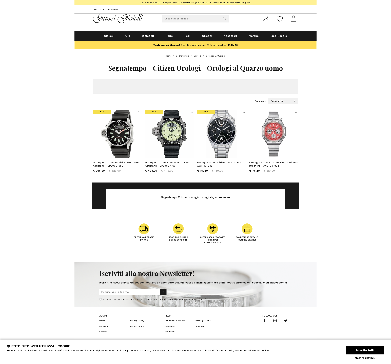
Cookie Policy (137, 327)
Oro (127, 37)
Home (169, 57)
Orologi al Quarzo (215, 57)
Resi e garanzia (203, 322)
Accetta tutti (365, 350)
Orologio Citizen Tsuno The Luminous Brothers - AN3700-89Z (273, 165)
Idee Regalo (278, 37)
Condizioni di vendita (175, 322)
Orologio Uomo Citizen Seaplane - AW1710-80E (219, 165)
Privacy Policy (118, 301)
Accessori (230, 37)
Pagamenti (170, 327)
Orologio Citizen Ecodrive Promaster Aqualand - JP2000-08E (116, 165)
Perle (169, 37)
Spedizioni (170, 333)
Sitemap (200, 327)
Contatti (98, 9)
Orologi (207, 37)
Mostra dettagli (365, 357)
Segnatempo (182, 57)
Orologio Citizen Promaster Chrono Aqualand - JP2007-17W (167, 165)
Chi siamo (112, 9)
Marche (254, 37)
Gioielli (108, 37)
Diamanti (148, 37)
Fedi (187, 37)
